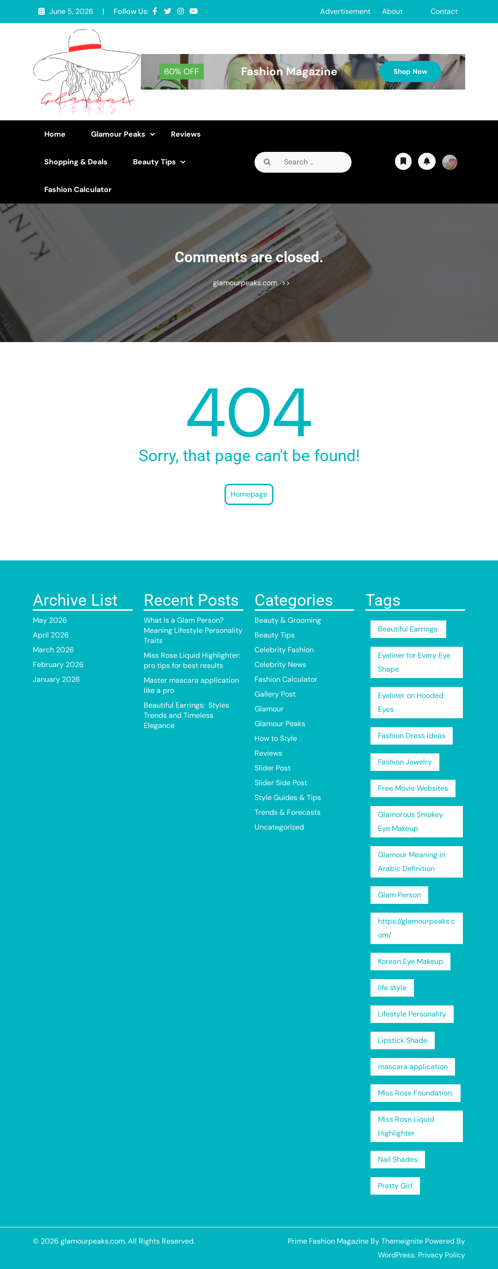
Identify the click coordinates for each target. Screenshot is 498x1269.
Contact (444, 11)
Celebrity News (280, 664)
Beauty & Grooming (288, 620)
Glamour (269, 709)
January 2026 (56, 679)
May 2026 (50, 620)
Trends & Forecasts (288, 812)
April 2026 (51, 635)
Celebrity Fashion (284, 650)
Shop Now (410, 71)
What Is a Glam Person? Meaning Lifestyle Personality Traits (193, 630)
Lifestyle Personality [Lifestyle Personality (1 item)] (412, 1014)
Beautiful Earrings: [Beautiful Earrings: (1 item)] (408, 629)
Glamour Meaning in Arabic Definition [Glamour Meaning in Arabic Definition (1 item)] (411, 861)
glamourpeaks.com (245, 283)
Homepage (249, 494)
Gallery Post (275, 694)
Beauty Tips (154, 162)
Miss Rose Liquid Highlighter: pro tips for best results (192, 660)
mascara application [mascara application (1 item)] (413, 1066)
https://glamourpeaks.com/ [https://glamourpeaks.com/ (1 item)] (416, 928)
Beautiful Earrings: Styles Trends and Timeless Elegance (186, 715)
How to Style (276, 738)
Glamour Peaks (118, 134)
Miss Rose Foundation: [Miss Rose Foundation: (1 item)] (415, 1093)
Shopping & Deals (76, 162)
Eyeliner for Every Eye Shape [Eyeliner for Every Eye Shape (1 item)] (414, 662)
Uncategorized (279, 827)
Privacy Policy (441, 1255)
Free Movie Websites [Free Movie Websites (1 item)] (413, 788)
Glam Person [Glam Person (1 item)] (399, 895)
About (392, 11)
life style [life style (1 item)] (392, 987)
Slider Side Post (281, 783)
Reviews (186, 134)
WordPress (396, 1255)
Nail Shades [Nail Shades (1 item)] (398, 1159)
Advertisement (345, 11)
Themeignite (402, 1241)
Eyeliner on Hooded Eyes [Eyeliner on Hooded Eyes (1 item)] (410, 702)
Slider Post (273, 768)
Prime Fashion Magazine (328, 1241)
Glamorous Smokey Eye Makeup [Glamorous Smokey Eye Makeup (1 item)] (410, 821)
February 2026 (58, 664)
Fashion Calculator (78, 189)
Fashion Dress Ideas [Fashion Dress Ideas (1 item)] (411, 735)
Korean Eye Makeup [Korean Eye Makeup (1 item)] (410, 961)
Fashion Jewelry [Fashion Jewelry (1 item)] (405, 762)
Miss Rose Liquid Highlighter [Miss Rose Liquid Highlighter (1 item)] (406, 1126)
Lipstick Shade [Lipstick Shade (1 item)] (402, 1040)
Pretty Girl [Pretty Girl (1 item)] (395, 1186)
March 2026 (53, 650)
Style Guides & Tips (288, 797)
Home (55, 134)
